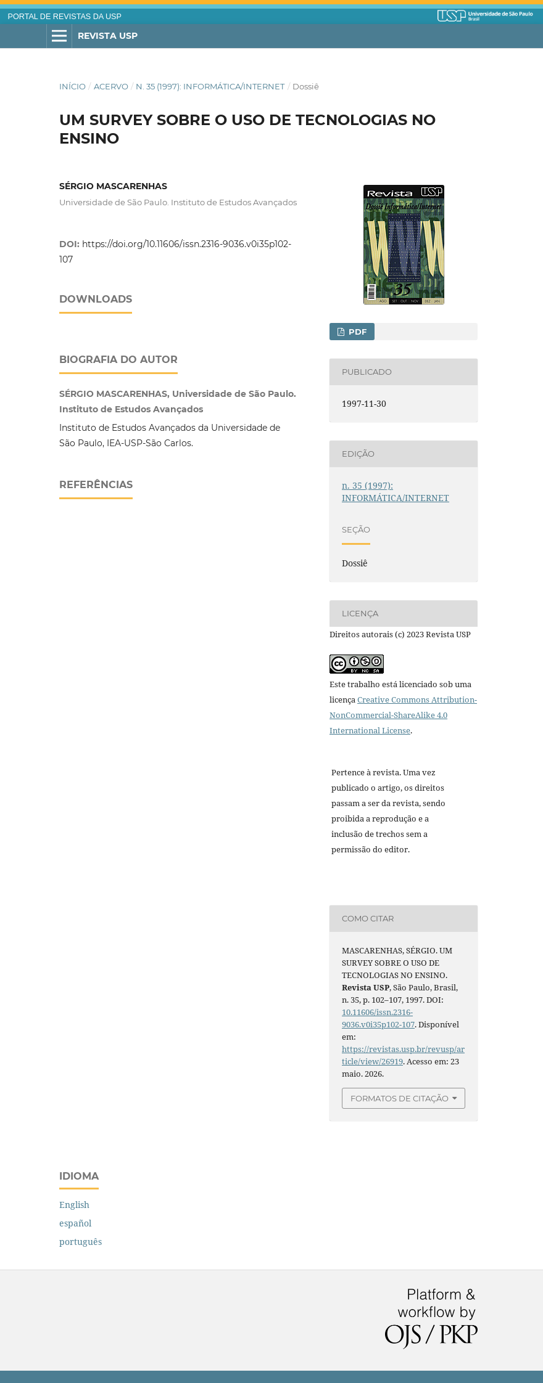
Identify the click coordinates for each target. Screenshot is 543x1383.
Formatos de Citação (399, 1098)
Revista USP (108, 35)
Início (72, 86)
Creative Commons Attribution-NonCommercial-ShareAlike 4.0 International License (403, 715)
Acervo (111, 86)
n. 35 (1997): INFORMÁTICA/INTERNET (210, 86)
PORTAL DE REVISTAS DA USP (65, 16)
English (74, 1204)
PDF (356, 332)
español (75, 1223)
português (80, 1241)
